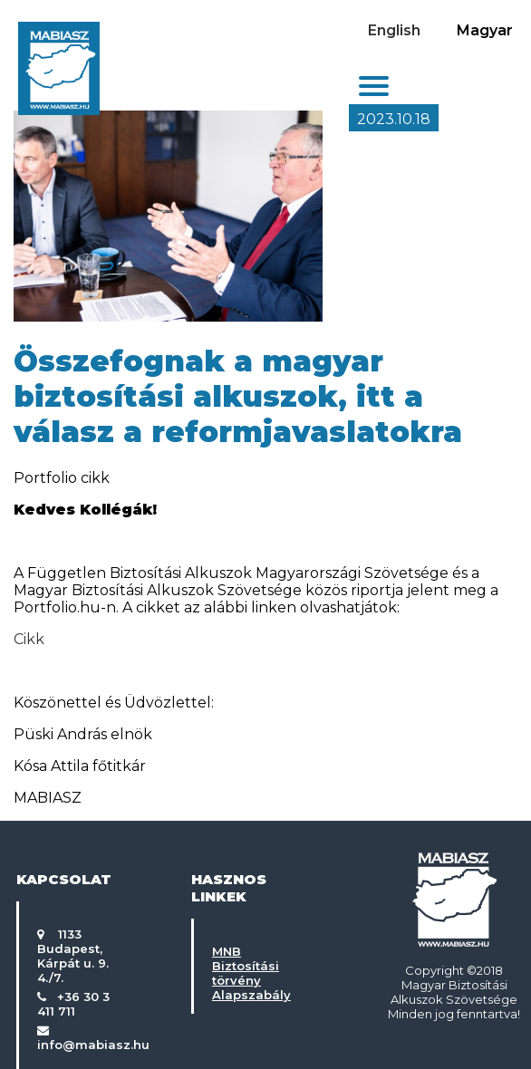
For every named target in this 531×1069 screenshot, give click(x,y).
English (394, 30)
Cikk (29, 639)
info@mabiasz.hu (93, 1044)
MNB (226, 951)
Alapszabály (251, 994)
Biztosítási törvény (245, 972)
